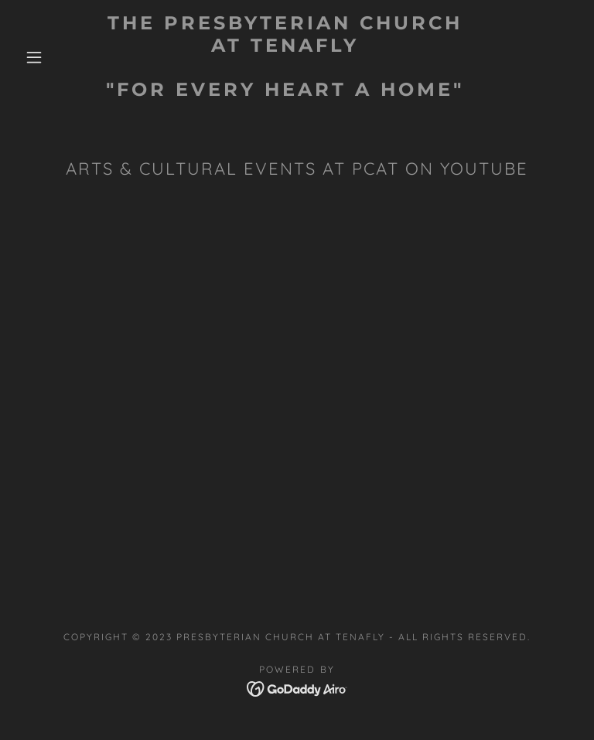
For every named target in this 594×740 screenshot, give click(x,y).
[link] (285, 91)
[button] (34, 57)
